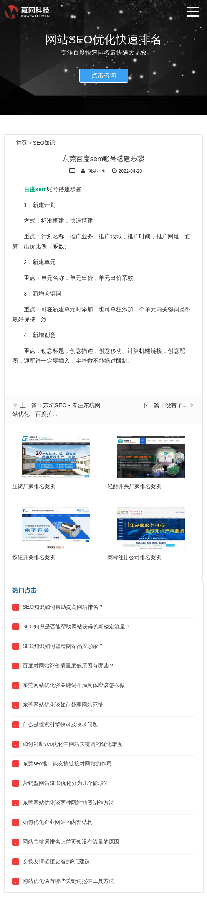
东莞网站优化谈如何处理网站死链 (63, 705)
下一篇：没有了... (164, 405)
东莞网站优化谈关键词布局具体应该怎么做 (74, 685)
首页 (21, 143)
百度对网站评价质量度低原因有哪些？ (68, 666)
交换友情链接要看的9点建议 (56, 861)
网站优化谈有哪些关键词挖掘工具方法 (68, 881)
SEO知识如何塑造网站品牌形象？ (63, 646)
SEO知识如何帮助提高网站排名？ (63, 607)
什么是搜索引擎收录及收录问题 (60, 724)
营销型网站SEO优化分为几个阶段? (65, 783)
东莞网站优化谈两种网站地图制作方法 (68, 803)
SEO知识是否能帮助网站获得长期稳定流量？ (77, 626)
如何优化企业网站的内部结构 (58, 822)
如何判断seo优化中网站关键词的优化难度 (73, 744)
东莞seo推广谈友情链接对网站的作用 (67, 763)
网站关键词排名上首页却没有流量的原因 (71, 842)
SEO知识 (44, 143)
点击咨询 (103, 75)
